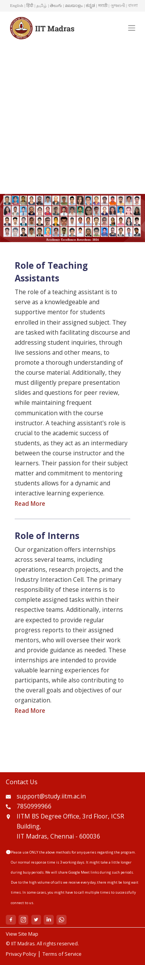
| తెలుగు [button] (55, 5)
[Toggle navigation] (131, 28)
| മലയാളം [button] (73, 5)
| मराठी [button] (101, 5)
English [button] (16, 5)
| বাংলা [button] (132, 5)
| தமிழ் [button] (40, 5)
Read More (30, 504)
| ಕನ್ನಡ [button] (89, 5)
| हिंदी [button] (28, 5)
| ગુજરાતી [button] (117, 5)
